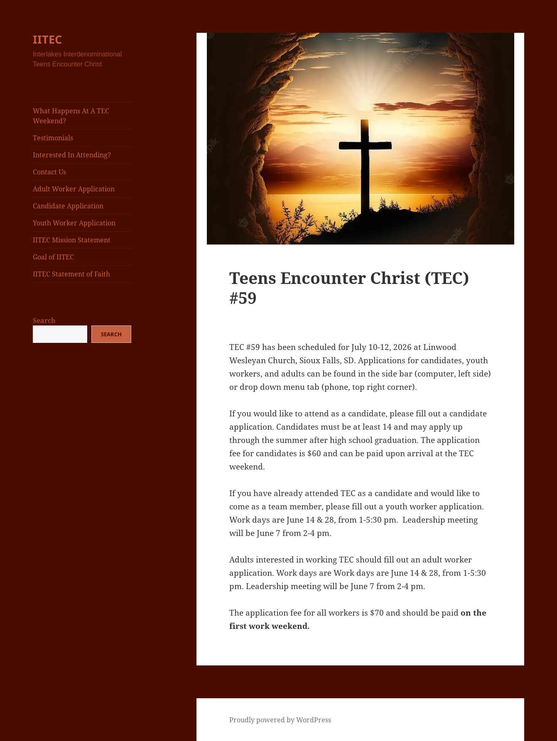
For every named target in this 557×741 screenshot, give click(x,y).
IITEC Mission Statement (71, 240)
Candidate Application (68, 205)
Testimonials (53, 137)
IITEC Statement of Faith (71, 274)
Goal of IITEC (53, 257)
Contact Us (49, 171)
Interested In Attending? (72, 154)
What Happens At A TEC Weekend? (71, 115)
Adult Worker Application (74, 188)
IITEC (47, 39)
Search (44, 320)
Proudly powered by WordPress (280, 719)
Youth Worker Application (74, 222)
